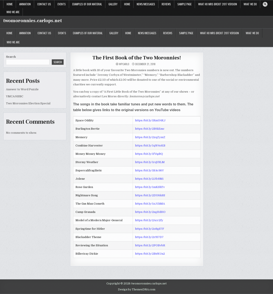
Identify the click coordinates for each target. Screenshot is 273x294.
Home (10, 4)
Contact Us (44, 4)
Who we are (12, 12)
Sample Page (184, 4)
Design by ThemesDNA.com (136, 289)
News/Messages (146, 4)
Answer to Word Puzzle (22, 89)
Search (11, 56)
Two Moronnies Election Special (28, 103)
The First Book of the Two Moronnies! (136, 57)
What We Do (250, 4)
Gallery (113, 4)
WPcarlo (124, 64)
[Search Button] (265, 4)
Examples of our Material (87, 4)
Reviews (166, 4)
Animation (25, 4)
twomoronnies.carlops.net (32, 21)
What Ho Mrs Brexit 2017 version (217, 4)
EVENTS (62, 4)
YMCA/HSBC (14, 96)
